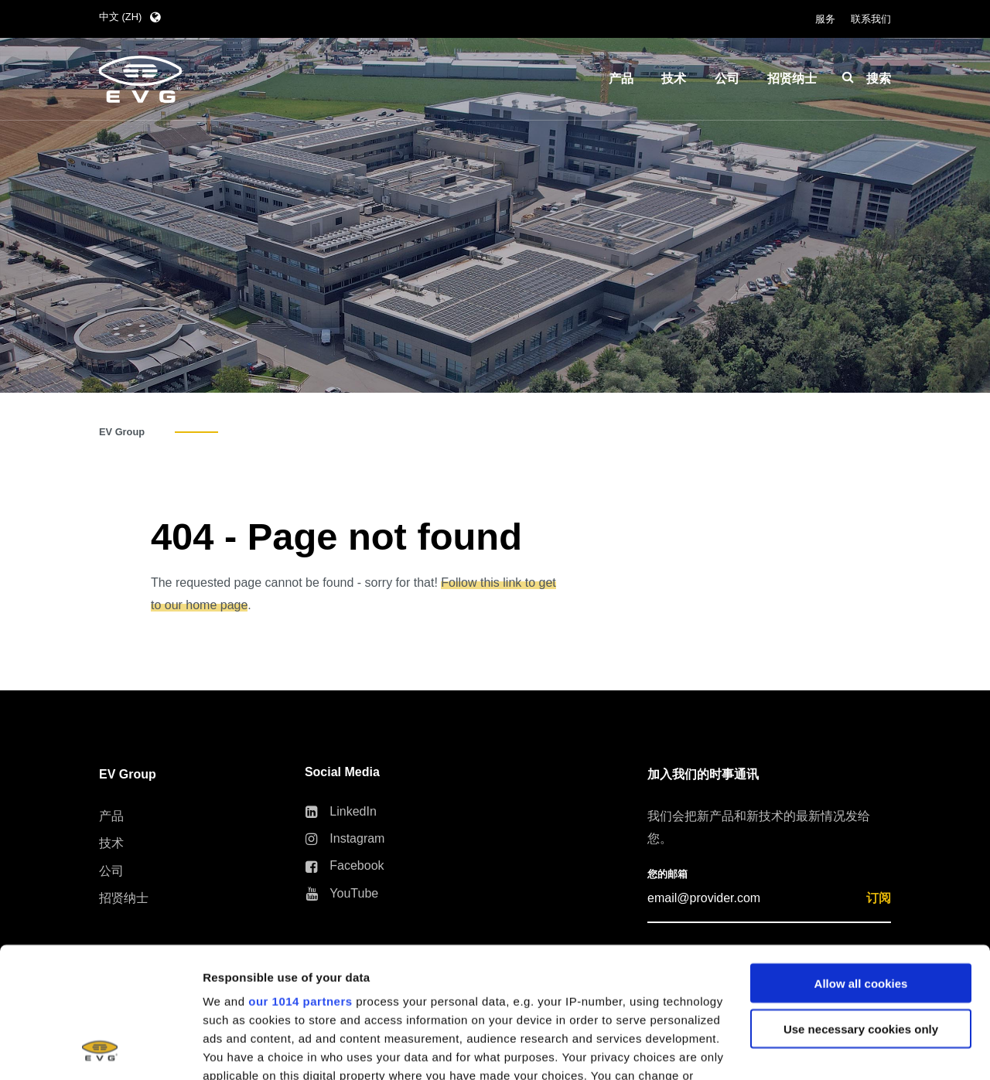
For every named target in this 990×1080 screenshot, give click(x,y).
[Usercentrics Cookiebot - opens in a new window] (100, 1049)
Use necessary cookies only (860, 906)
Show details (239, 1049)
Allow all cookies (861, 860)
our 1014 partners (300, 878)
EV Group (122, 432)
